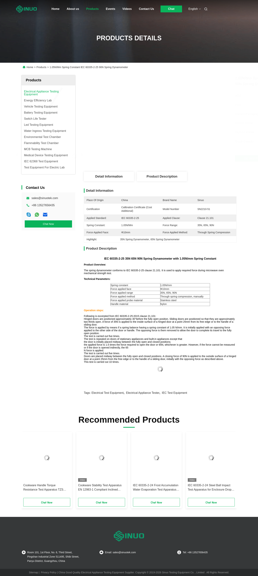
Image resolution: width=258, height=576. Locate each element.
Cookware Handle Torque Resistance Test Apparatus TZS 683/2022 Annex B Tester (43, 488)
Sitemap (33, 572)
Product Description (162, 176)
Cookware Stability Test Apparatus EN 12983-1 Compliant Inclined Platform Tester (100, 488)
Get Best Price (179, 158)
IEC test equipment (174, 392)
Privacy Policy (48, 572)
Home (55, 8)
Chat (171, 8)
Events (110, 8)
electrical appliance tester (142, 392)
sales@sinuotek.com (45, 198)
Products (92, 8)
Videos (127, 8)
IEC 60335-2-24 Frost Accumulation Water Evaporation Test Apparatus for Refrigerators (155, 488)
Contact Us (146, 8)
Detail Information (109, 176)
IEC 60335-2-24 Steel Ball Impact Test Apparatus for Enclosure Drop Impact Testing (209, 488)
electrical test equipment (108, 392)
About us (73, 8)
